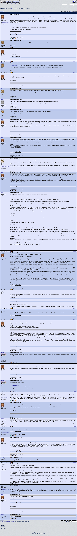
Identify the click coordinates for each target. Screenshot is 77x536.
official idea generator (14, 8)
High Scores (12, 3)
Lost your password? (71, 3)
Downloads (21, 3)
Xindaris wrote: (14, 65)
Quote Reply (74, 47)
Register (63, 3)
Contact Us (35, 531)
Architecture (13, 10)
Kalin (1, 40)
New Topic (63, 11)
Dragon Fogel (2, 418)
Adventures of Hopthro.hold (5, 22)
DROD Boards (8, 10)
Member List (5, 3)
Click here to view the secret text (15, 34)
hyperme (2, 99)
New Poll (69, 11)
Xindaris (2, 14)
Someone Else (2, 352)
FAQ (1, 3)
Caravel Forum (2, 10)
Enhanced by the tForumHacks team (35, 534)
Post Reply (74, 11)
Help (2, 3)
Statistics (9, 3)
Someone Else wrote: (15, 385)
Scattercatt (2, 192)
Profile (18, 3)
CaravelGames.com (40, 531)
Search (15, 3)
